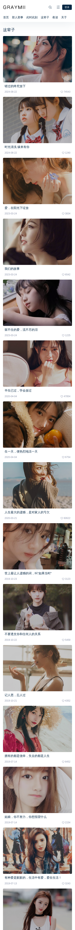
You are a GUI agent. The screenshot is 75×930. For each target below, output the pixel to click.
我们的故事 (12, 268)
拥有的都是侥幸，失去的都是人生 (27, 755)
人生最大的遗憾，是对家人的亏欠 (27, 512)
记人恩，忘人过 (15, 695)
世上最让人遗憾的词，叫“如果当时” (28, 573)
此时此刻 (32, 17)
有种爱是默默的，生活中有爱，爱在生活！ (33, 877)
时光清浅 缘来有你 (17, 147)
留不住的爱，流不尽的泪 (21, 329)
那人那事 (17, 17)
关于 (64, 17)
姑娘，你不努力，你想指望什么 (26, 816)
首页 (6, 17)
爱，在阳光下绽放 (17, 208)
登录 (67, 7)
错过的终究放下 (15, 86)
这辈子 (45, 17)
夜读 (55, 17)
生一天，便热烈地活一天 (21, 451)
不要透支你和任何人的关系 (23, 634)
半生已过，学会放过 (18, 390)
